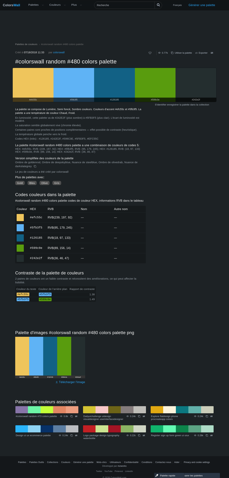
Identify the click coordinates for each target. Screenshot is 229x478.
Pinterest (119, 471)
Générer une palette (202, 5)
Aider (177, 462)
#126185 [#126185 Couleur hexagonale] (20, 235)
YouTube (108, 471)
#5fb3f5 (36, 228)
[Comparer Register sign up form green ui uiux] (211, 435)
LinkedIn (129, 471)
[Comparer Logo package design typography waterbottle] (143, 435)
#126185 (36, 238)
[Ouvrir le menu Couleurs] (65, 5)
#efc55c (36, 217)
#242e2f (36, 258)
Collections (52, 462)
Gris (56, 182)
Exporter (201, 52)
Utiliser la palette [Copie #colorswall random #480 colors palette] (181, 52)
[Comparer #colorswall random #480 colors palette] (212, 53)
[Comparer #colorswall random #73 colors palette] (76, 416)
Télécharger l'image (70, 382)
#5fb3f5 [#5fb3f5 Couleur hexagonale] (20, 225)
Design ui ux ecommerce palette (33, 435)
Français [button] (177, 5)
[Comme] (150, 53)
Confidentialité (131, 462)
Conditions (147, 462)
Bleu (32, 182)
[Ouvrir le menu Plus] (43, 5)
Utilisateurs (115, 462)
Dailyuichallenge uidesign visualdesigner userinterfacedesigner (103, 417)
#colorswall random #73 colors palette (36, 416)
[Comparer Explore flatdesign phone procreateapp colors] (211, 416)
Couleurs (55, 4)
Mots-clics (102, 462)
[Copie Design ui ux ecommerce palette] (71, 435)
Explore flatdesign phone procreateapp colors (164, 417)
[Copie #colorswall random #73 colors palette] (71, 416)
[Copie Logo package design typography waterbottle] (139, 435)
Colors (11, 5)
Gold (20, 182)
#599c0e (36, 248)
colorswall (59, 52)
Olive (44, 182)
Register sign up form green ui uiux (170, 435)
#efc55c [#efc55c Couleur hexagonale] (20, 215)
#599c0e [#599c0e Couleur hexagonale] (20, 246)
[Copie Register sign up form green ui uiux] (206, 435)
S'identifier (160, 104)
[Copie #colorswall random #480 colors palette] (35, 166)
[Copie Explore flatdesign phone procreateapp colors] (206, 416)
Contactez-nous (163, 462)
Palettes (33, 4)
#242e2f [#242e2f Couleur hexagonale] (20, 256)
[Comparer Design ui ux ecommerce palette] (76, 435)
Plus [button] (74, 4)
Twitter (99, 471)
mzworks (122, 466)
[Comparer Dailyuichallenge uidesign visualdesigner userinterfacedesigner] (143, 416)
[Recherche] (128, 5)
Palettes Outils (36, 462)
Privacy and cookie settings (197, 462)
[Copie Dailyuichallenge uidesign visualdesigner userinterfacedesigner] (139, 416)
